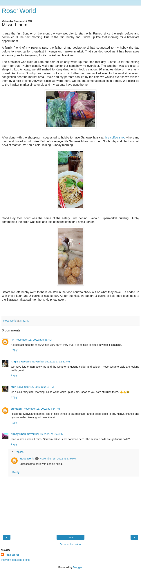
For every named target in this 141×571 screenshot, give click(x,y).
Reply (14, 350)
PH (12, 339)
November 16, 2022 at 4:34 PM (42, 408)
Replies (19, 451)
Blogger (77, 567)
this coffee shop (114, 137)
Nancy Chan (18, 434)
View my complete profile (15, 559)
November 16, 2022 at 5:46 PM (45, 434)
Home (70, 537)
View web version (70, 544)
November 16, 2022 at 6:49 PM (58, 458)
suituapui (16, 408)
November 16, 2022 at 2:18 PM (35, 386)
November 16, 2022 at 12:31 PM (51, 361)
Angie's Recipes (21, 361)
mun (13, 386)
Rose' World (19, 10)
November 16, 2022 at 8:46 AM (33, 339)
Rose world (27, 458)
